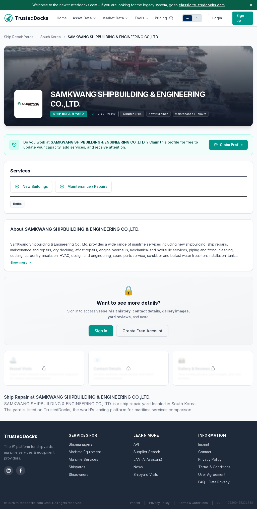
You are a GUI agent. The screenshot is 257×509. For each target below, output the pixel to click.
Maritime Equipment (85, 452)
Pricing (161, 18)
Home (62, 18)
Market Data (115, 18)
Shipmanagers (80, 444)
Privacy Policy (210, 459)
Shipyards (77, 467)
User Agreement (211, 474)
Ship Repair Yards (18, 37)
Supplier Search (147, 452)
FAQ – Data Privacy (214, 482)
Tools (142, 18)
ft (197, 18)
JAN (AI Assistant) (148, 459)
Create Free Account (142, 330)
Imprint (203, 444)
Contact (204, 452)
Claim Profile (228, 145)
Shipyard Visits (146, 474)
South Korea (50, 37)
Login (217, 18)
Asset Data (84, 18)
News (138, 467)
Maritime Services (83, 459)
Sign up (240, 18)
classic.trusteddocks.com (202, 5)
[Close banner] (251, 5)
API (136, 444)
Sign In (101, 330)
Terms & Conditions (214, 467)
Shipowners (78, 474)
